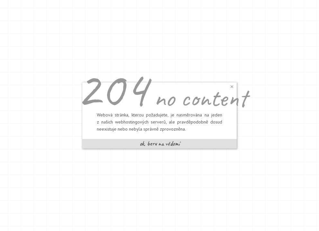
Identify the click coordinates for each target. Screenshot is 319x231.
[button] (232, 86)
